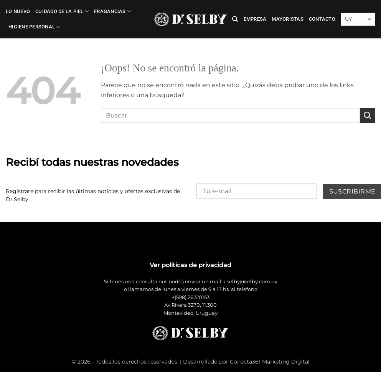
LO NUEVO (18, 11)
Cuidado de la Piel (62, 11)
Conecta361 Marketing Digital (270, 361)
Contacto (322, 19)
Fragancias (112, 11)
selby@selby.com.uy (252, 281)
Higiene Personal (34, 27)
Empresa (255, 19)
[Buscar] (235, 19)
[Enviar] (367, 115)
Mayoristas (287, 19)
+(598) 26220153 (190, 297)
